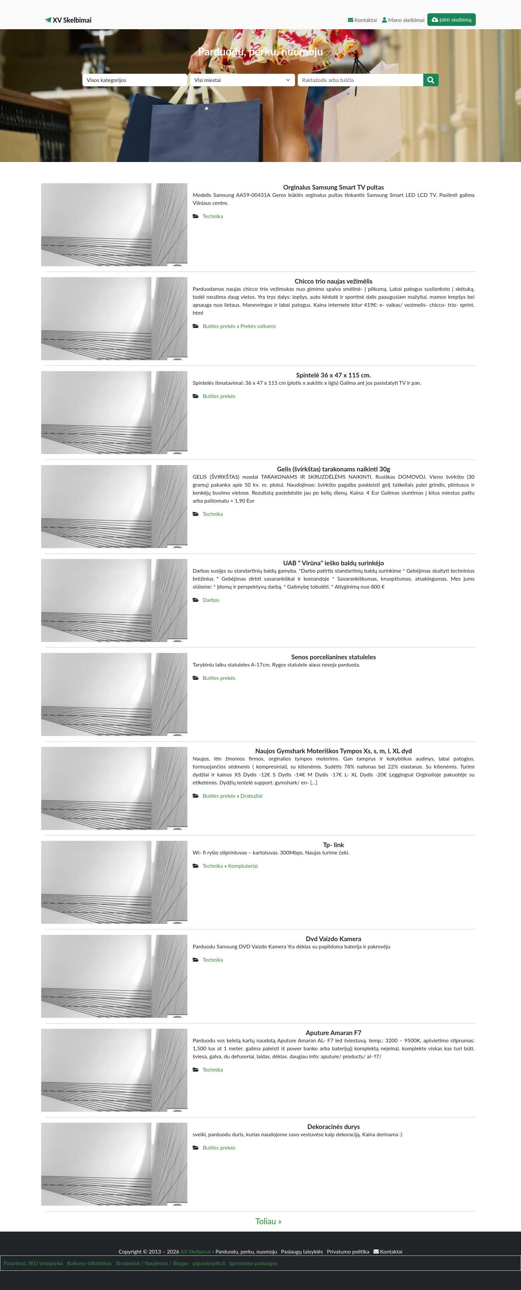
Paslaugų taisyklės (302, 1251)
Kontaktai (362, 20)
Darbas (211, 600)
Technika (213, 216)
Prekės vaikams (258, 326)
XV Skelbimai (68, 20)
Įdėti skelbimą (451, 19)
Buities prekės (219, 326)
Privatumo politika (349, 1251)
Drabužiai (251, 795)
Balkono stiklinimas (89, 1263)
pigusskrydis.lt (208, 1263)
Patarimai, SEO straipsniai (33, 1263)
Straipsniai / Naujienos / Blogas (152, 1263)
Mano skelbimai (403, 20)
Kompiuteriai (243, 865)
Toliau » (268, 1221)
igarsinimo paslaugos (253, 1263)
